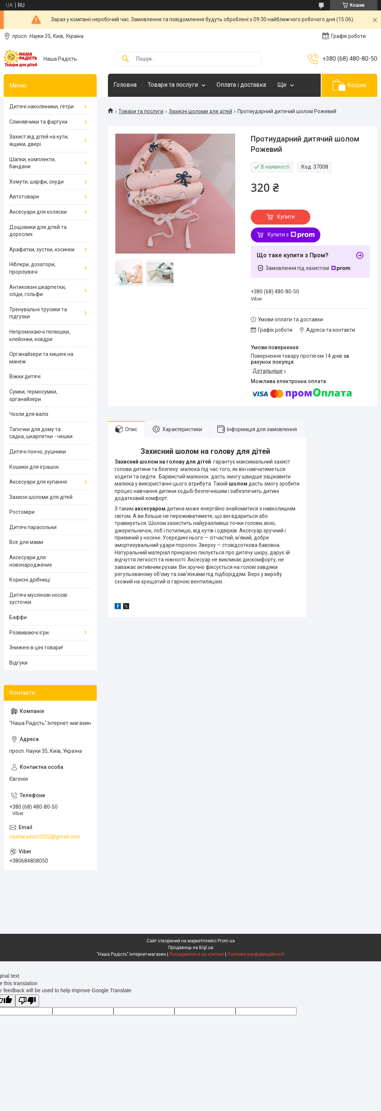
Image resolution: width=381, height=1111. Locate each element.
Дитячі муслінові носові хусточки (38, 598)
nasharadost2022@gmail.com (44, 837)
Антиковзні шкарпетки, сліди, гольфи (37, 290)
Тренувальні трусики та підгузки (38, 313)
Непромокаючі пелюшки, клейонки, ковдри (39, 335)
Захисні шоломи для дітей (200, 111)
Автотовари (24, 197)
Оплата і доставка (241, 84)
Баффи (18, 617)
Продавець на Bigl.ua (190, 947)
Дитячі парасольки (33, 527)
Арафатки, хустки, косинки (41, 249)
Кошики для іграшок (34, 467)
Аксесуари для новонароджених (30, 561)
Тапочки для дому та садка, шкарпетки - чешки (41, 433)
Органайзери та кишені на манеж (41, 358)
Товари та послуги (173, 84)
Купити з (291, 235)
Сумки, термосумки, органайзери (33, 395)
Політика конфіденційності (255, 954)
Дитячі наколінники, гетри (41, 106)
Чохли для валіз (28, 414)
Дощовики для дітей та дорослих (38, 231)
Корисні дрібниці (29, 580)
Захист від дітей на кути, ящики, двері (38, 140)
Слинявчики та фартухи (38, 122)
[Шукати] (125, 59)
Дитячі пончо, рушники (37, 452)
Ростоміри (22, 512)
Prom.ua (226, 940)
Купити (286, 217)
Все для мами (26, 542)
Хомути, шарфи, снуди (36, 182)
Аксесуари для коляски (38, 212)
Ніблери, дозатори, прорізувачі (32, 268)
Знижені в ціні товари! (36, 647)
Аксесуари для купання (38, 482)
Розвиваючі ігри (29, 633)
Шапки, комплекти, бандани (32, 163)
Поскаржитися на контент (196, 954)
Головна (125, 84)
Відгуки (18, 663)
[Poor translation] (27, 1000)
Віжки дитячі (25, 376)
